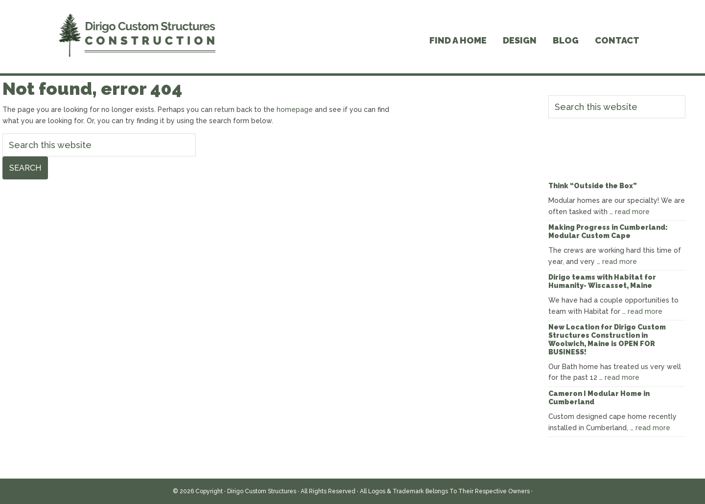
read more (632, 212)
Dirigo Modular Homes (137, 36)
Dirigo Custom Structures (261, 491)
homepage (295, 109)
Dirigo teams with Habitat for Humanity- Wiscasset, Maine (602, 281)
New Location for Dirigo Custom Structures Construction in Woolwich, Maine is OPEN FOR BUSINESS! (607, 339)
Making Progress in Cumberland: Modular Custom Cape (608, 231)
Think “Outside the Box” (592, 186)
